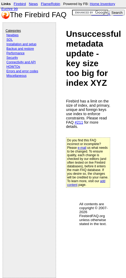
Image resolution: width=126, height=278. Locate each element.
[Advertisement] (27, 93)
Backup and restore (20, 49)
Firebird (20, 4)
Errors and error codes (22, 71)
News (33, 4)
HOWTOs (13, 67)
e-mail (82, 148)
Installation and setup (21, 44)
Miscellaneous (16, 76)
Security (12, 58)
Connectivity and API (21, 62)
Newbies (12, 35)
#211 (79, 122)
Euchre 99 (9, 9)
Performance (15, 53)
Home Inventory (102, 4)
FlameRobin (50, 4)
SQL (9, 40)
